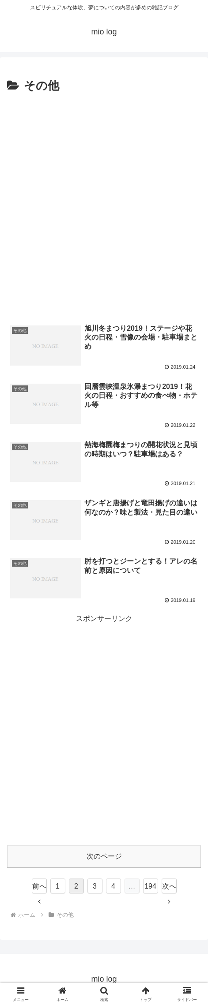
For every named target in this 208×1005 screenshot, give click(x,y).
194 (150, 886)
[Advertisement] (104, 204)
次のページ (104, 856)
